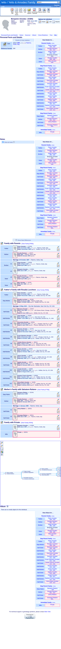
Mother (40, 49)
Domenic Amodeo (52, 84)
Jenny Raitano (52, 122)
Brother (40, 52)
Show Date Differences (23, 240)
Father (40, 46)
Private (52, 132)
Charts (21, 11)
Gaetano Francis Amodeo (52, 106)
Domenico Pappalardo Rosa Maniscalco (45, 474)
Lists (25, 11)
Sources (27, 35)
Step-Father (40, 116)
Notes (21, 35)
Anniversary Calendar (35, 12)
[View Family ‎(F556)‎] (43, 290)
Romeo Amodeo (52, 93)
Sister (40, 58)
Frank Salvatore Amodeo (52, 87)
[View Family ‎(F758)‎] (43, 389)
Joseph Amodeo (52, 103)
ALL (55, 35)
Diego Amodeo (52, 52)
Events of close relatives (23, 40)
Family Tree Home (17, 12)
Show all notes (8, 142)
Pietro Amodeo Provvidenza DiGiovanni (46, 469)
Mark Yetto (47, 611)
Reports (40, 11)
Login (3, 6)
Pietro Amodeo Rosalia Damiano (9, 473)
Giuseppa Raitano (52, 125)
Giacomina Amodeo (52, 81)
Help (49, 11)
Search (44, 11)
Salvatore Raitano (52, 116)
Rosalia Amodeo (52, 58)
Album (34, 35)
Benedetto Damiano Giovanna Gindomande (28, 478)
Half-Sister (40, 75)
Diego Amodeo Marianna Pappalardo (27, 472)
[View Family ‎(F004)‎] (27, 422)
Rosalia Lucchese (52, 71)
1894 (18, 43)
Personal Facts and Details (9, 35)
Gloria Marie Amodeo (52, 109)
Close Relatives (43, 35)
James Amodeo (52, 96)
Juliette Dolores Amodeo (52, 90)
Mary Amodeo (52, 61)
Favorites (57, 5)
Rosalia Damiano (52, 49)
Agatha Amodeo (52, 99)
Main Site (12, 12)
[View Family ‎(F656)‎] (27, 243)
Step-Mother (40, 72)
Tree (51, 35)
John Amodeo (52, 78)
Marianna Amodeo (52, 75)
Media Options (29, 12)
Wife (40, 132)
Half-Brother (40, 78)
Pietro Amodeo (52, 46)
